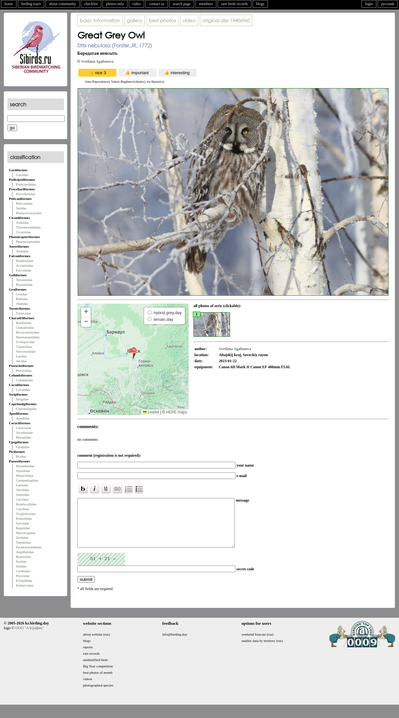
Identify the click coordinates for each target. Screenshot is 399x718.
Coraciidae (23, 428)
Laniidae (22, 485)
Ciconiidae (23, 232)
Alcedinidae (24, 432)
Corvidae (22, 499)
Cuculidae (23, 389)
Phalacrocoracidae (29, 213)
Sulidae (21, 208)
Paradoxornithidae (29, 547)
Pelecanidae (24, 203)
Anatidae (22, 251)
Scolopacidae (25, 342)
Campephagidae (27, 480)
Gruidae (21, 294)
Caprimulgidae (26, 409)
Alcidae (21, 361)
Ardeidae (22, 222)
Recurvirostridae (27, 332)
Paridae (21, 561)
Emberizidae (25, 585)
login (369, 4)
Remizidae (23, 557)
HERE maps (176, 412)
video (136, 4)
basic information (100, 20)
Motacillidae (25, 475)
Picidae (21, 456)
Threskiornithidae (28, 227)
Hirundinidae (25, 466)
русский (387, 4)
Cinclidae (22, 509)
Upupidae (23, 447)
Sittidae (21, 566)
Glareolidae (24, 346)
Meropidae (23, 437)
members (206, 4)
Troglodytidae (26, 514)
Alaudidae (23, 471)
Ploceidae (23, 576)
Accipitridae (24, 265)
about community (62, 4)
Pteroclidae (24, 370)
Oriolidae (22, 490)
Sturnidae (22, 494)
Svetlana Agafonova (97, 61)
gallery (134, 20)
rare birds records (234, 4)
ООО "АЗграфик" (29, 637)
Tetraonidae (24, 280)
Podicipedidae (26, 184)
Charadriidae (25, 327)
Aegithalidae (25, 552)
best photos (162, 20)
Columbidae (24, 380)
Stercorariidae (26, 351)
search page (182, 4)
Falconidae (23, 270)
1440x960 (226, 20)
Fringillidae (24, 580)
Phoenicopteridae (28, 241)
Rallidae (22, 299)
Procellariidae (25, 194)
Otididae (22, 304)
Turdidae (22, 537)
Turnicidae (23, 313)
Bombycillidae (26, 504)
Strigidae (22, 399)
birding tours (31, 4)
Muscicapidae (25, 533)
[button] (133, 353)
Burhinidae (24, 323)
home (8, 4)
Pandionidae (24, 261)
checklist (91, 4)
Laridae (21, 356)
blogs (260, 4)
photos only (115, 4)
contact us (156, 4)
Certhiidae (23, 571)
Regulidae (23, 528)
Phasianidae (24, 284)
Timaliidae (23, 542)
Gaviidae (22, 175)
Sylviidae (22, 523)
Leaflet (151, 412)
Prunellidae (24, 518)
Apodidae (23, 418)
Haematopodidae (28, 337)
